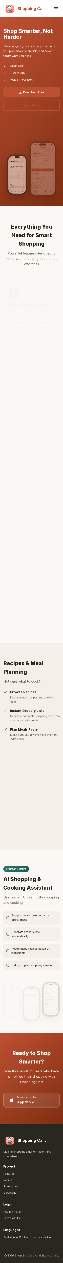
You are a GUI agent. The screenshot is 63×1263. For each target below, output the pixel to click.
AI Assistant (10, 1186)
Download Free (31, 92)
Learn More (31, 105)
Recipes (8, 1180)
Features (8, 1173)
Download (9, 1192)
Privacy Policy (12, 1211)
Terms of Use (12, 1218)
